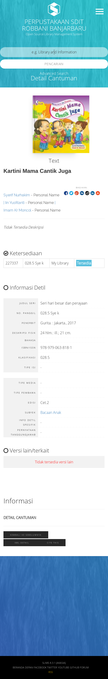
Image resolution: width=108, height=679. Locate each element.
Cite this (53, 542)
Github (74, 667)
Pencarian (54, 64)
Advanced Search (54, 73)
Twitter (52, 667)
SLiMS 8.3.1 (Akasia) (54, 662)
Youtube (63, 667)
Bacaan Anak (50, 412)
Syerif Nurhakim (16, 195)
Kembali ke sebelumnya (26, 535)
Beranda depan (23, 667)
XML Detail (22, 542)
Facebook (40, 667)
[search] (54, 52)
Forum (84, 667)
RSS (50, 672)
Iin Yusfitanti (14, 202)
